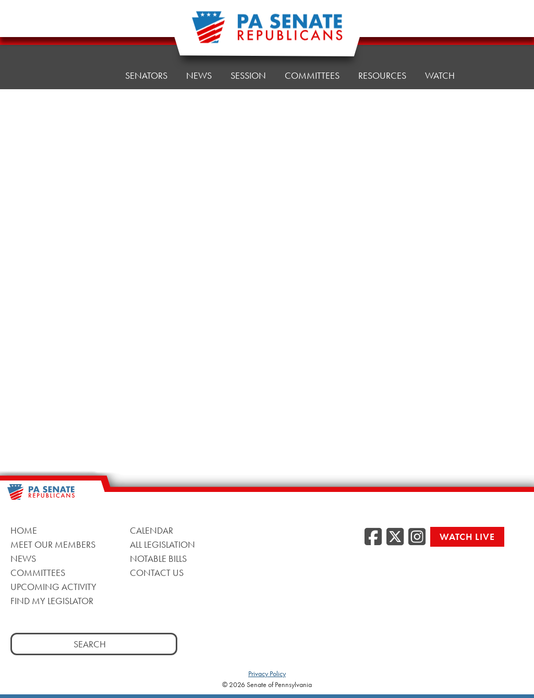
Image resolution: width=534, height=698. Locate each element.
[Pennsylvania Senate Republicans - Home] (267, 32)
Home (93, 75)
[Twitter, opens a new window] (395, 537)
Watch (440, 75)
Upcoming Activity (53, 587)
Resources (382, 75)
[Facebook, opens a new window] (373, 537)
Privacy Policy (267, 673)
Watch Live (467, 537)
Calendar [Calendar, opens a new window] (151, 530)
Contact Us (157, 573)
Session (248, 75)
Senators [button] (146, 75)
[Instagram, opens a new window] (417, 537)
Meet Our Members (52, 544)
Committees (312, 75)
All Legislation (162, 544)
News (199, 75)
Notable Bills (158, 558)
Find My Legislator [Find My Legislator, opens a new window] (51, 601)
